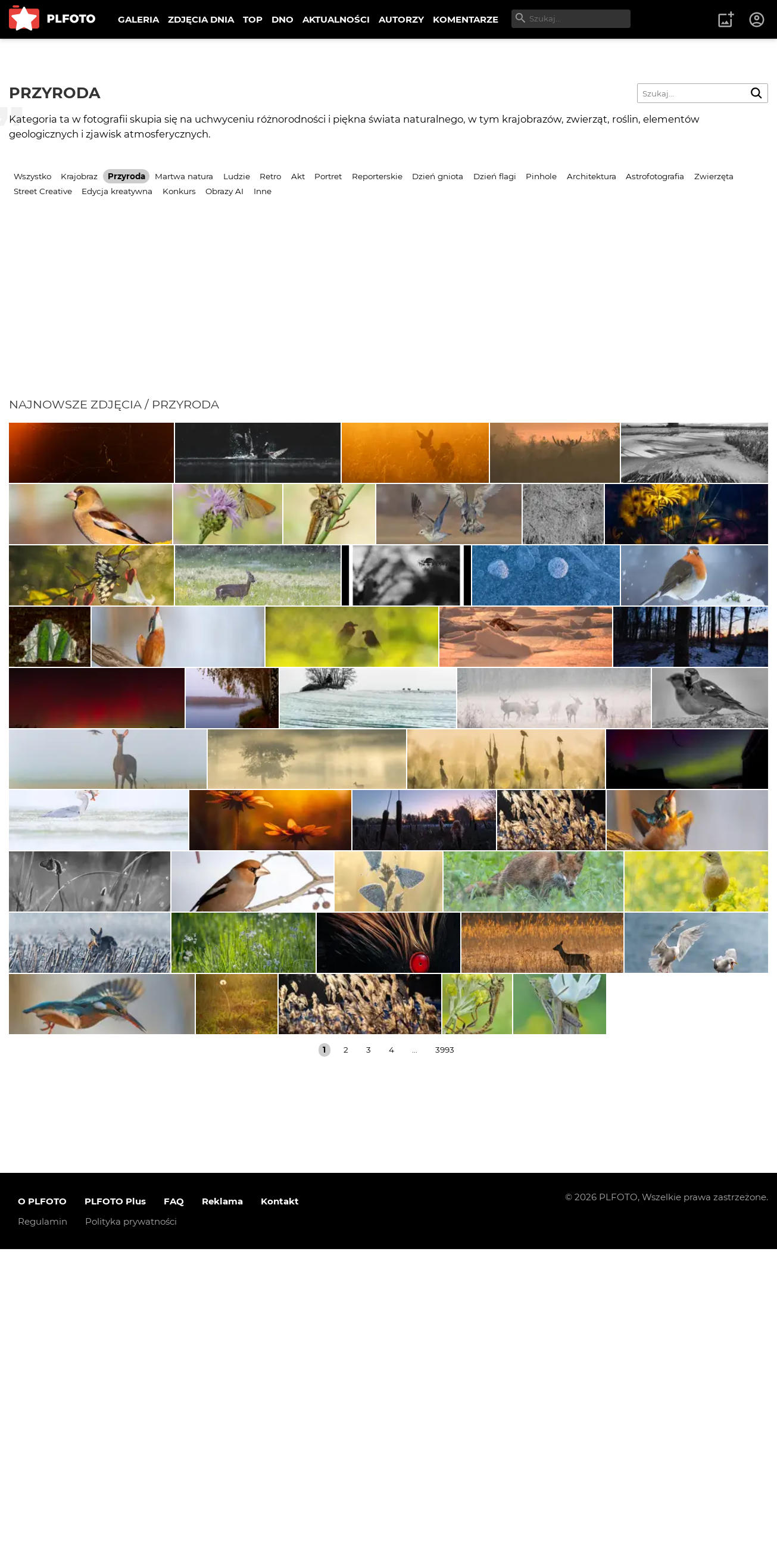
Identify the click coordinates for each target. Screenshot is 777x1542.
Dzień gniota (437, 176)
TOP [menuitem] (253, 19)
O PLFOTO (42, 1493)
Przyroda (126, 176)
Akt (298, 176)
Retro (270, 176)
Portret (328, 176)
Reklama (222, 1493)
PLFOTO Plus (115, 1493)
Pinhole (541, 176)
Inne (263, 191)
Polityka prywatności (131, 1513)
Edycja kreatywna (117, 191)
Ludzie (236, 176)
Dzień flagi (494, 176)
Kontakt (280, 1493)
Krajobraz (79, 176)
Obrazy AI (224, 191)
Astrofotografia (655, 176)
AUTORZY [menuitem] (401, 19)
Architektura (591, 176)
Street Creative (43, 191)
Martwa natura (184, 176)
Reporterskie (377, 176)
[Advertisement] (389, 307)
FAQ (174, 1493)
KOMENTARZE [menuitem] (465, 19)
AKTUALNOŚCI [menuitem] (336, 19)
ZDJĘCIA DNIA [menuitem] (201, 19)
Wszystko (32, 176)
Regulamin (42, 1513)
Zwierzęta (714, 176)
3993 (444, 1342)
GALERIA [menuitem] (138, 19)
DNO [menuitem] (283, 19)
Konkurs (179, 191)
